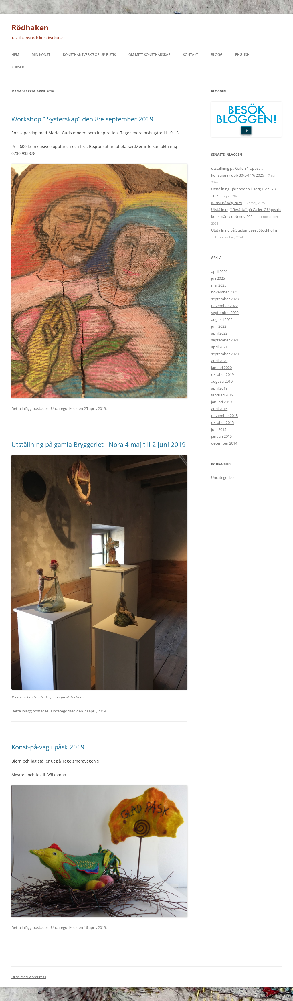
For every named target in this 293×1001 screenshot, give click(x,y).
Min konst (41, 54)
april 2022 (219, 333)
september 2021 (225, 340)
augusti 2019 (222, 381)
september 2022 (225, 312)
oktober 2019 (222, 374)
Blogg (217, 54)
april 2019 (219, 388)
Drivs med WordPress (28, 976)
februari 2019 (222, 395)
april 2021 (219, 347)
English (242, 54)
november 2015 (224, 415)
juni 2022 (218, 326)
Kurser (17, 67)
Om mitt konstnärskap (149, 54)
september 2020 (225, 353)
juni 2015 (218, 429)
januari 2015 (221, 436)
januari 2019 (221, 401)
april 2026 (219, 271)
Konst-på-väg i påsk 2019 (47, 747)
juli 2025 (218, 278)
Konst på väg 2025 (226, 202)
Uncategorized (63, 408)
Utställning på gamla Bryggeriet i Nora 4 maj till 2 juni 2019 (98, 444)
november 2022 (224, 305)
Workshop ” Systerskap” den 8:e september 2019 (82, 118)
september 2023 (225, 298)
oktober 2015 (222, 422)
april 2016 (219, 408)
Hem (15, 54)
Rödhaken (30, 27)
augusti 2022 (222, 319)
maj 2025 (218, 285)
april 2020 (219, 360)
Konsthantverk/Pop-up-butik (89, 54)
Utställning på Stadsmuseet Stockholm (244, 230)
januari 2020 (221, 367)
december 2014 (224, 443)
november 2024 (224, 292)
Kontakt (190, 54)
